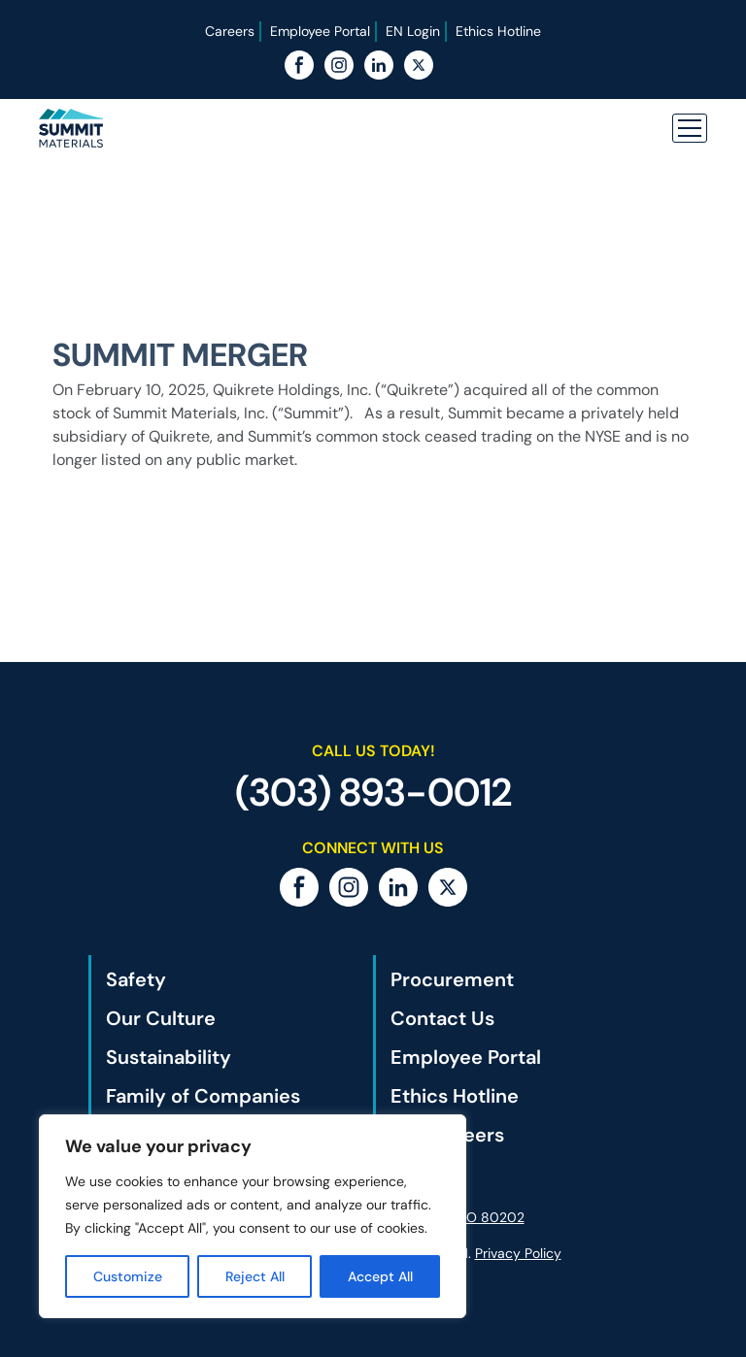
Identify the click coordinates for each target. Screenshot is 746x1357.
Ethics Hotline (498, 31)
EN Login (413, 31)
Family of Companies (203, 1096)
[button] (689, 128)
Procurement (452, 979)
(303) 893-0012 (373, 792)
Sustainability (168, 1057)
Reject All (255, 1276)
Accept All (380, 1276)
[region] (252, 1216)
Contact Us (442, 1018)
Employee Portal (320, 31)
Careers (229, 31)
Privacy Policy (518, 1253)
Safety (136, 979)
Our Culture (161, 1018)
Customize (127, 1276)
